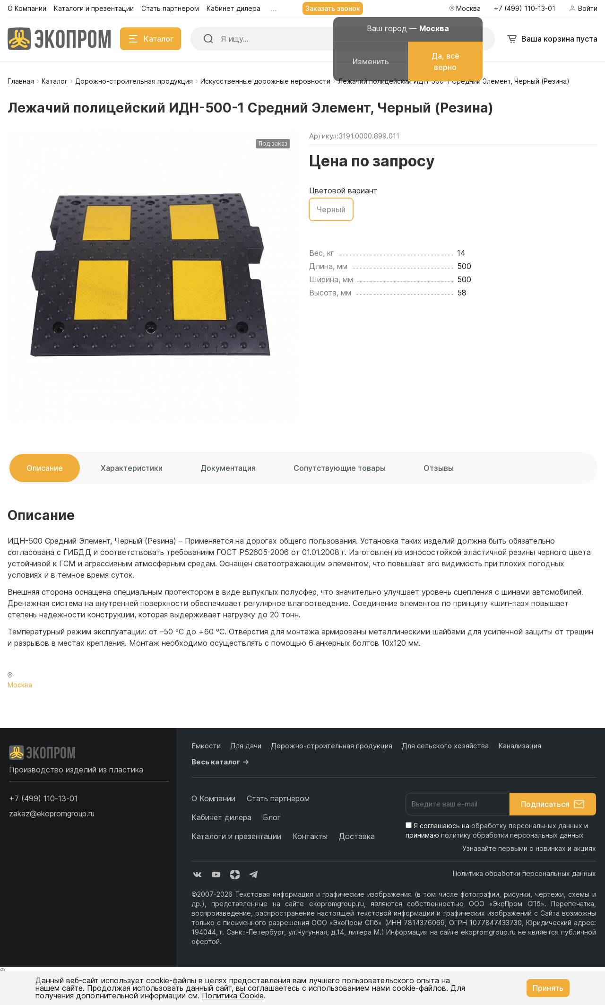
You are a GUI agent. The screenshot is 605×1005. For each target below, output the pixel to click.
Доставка (357, 836)
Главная (21, 81)
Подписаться (553, 804)
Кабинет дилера (221, 817)
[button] (43, 798)
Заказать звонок (332, 8)
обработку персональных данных (526, 826)
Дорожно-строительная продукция (134, 81)
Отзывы (439, 468)
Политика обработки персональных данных (524, 873)
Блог (272, 817)
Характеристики (132, 468)
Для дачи (245, 745)
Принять (548, 988)
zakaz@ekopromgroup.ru (52, 813)
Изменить (371, 61)
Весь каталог (221, 762)
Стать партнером (278, 798)
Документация (228, 468)
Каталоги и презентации (236, 836)
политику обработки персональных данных (512, 835)
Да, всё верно (445, 61)
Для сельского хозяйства (445, 745)
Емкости (206, 745)
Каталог (55, 81)
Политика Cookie (233, 995)
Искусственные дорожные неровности (265, 81)
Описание (44, 468)
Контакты (310, 836)
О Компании (213, 798)
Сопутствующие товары (340, 468)
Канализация (519, 745)
